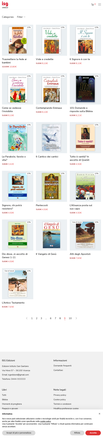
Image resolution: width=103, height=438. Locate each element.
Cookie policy (60, 399)
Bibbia (5, 399)
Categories (8, 17)
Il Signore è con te (80, 59)
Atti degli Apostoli (80, 254)
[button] (99, 414)
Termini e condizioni (62, 404)
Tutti (4, 395)
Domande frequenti (62, 365)
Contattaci (58, 370)
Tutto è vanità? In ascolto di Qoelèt (79, 158)
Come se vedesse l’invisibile (11, 109)
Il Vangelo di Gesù (46, 254)
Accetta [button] (93, 433)
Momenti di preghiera (12, 404)
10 (70, 318)
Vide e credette (44, 59)
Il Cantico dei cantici (47, 156)
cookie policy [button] (45, 421)
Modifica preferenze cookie (66, 408)
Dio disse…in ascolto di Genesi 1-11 (14, 255)
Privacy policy (60, 395)
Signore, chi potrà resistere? (12, 207)
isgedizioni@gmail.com (18, 374)
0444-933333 (18, 379)
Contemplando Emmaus (49, 108)
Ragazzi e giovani (10, 408)
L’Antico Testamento (13, 302)
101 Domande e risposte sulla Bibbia (81, 109)
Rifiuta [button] (77, 433)
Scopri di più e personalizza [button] (18, 433)
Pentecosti (42, 205)
